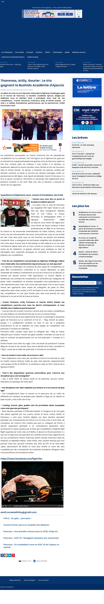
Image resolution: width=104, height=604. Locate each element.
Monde (67, 52)
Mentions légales (31, 585)
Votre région (57, 52)
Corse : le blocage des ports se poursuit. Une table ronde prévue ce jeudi (38, 66)
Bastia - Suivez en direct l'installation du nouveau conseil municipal (88, 254)
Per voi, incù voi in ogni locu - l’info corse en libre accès (52, 8)
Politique (29, 52)
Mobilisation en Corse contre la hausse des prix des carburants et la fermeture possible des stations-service (90, 217)
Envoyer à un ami (22, 566)
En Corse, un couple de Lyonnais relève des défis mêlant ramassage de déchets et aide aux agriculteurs (89, 242)
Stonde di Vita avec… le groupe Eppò (10, 65)
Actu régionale (7, 52)
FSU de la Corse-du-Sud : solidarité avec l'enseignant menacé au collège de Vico (87, 176)
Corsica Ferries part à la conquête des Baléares (29, 524)
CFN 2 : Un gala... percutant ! (19, 518)
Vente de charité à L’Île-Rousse (84, 194)
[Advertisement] (52, 32)
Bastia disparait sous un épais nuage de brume (65, 65)
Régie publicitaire (16, 585)
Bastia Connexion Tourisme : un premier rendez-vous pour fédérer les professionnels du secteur (93, 67)
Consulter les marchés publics (13, 57)
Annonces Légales (78, 52)
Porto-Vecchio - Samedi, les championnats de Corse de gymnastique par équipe (83, 156)
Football (39, 52)
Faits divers (19, 52)
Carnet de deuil (32, 57)
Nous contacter (46, 585)
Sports (47, 52)
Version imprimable (42, 566)
